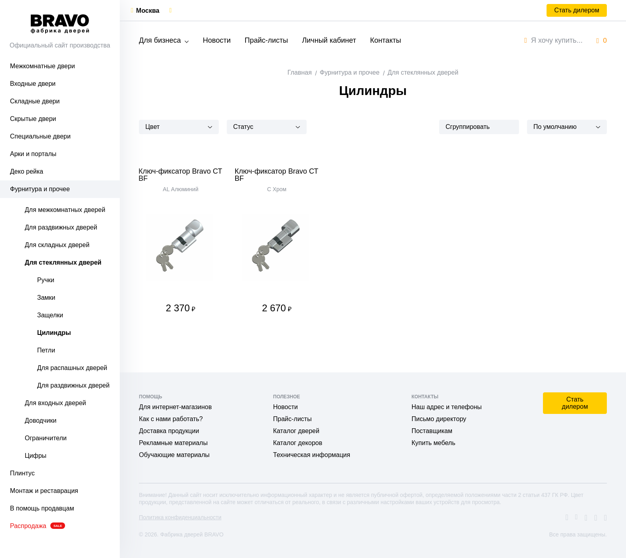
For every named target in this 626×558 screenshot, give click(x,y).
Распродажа (37, 525)
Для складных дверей (57, 244)
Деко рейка (26, 171)
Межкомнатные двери (42, 66)
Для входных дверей (55, 403)
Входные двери (32, 83)
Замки (46, 297)
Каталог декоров (297, 442)
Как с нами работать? (171, 419)
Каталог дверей (296, 430)
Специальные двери (40, 136)
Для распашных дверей (72, 367)
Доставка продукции (169, 430)
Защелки (50, 315)
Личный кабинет (329, 40)
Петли (46, 350)
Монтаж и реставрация (44, 490)
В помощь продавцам (42, 508)
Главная (299, 72)
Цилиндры (54, 332)
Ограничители (46, 438)
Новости (217, 40)
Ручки (45, 280)
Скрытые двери (33, 118)
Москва (147, 10)
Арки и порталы (33, 153)
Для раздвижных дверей (61, 227)
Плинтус (22, 473)
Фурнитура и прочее (40, 189)
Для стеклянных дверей (63, 262)
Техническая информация (311, 454)
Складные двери (34, 101)
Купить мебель (434, 442)
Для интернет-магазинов (175, 407)
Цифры (35, 455)
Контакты (385, 40)
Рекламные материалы (173, 442)
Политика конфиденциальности (180, 517)
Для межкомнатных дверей (65, 209)
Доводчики (40, 420)
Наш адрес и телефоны (447, 407)
